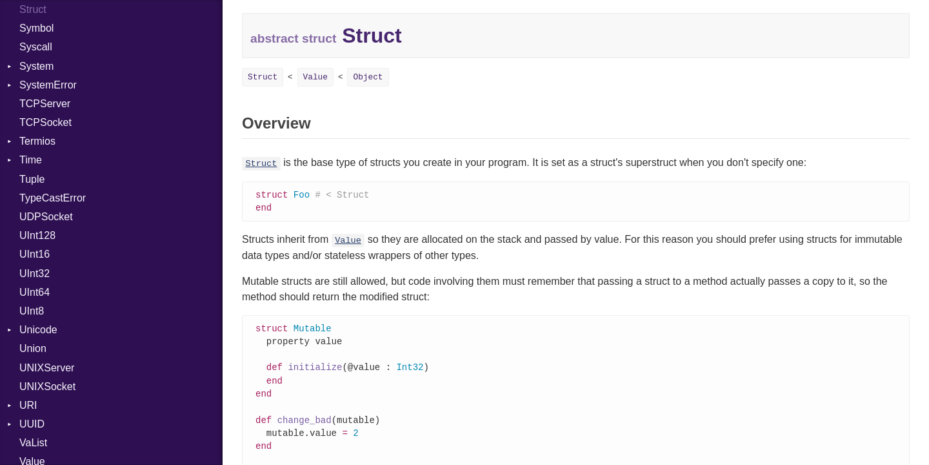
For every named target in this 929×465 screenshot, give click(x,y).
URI (28, 405)
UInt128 (37, 235)
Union (32, 348)
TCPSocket (45, 122)
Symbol (36, 28)
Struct (262, 77)
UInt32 (34, 273)
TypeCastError (52, 197)
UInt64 (34, 292)
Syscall (35, 46)
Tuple (32, 179)
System (36, 66)
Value (315, 77)
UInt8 (31, 310)
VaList (33, 442)
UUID (32, 423)
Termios (37, 141)
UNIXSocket (47, 386)
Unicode (38, 329)
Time (30, 159)
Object (368, 77)
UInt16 (34, 254)
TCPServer (44, 103)
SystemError (48, 84)
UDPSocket (46, 216)
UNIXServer (46, 367)
